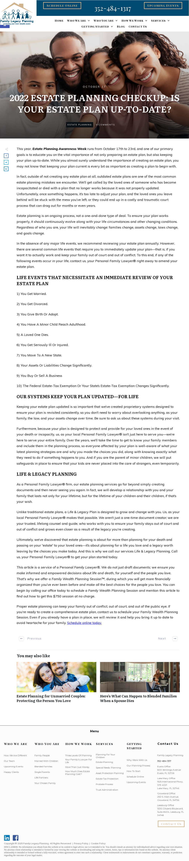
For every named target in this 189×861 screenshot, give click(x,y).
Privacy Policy (81, 843)
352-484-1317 (164, 761)
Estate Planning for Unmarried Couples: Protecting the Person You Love (56, 684)
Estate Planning (80, 124)
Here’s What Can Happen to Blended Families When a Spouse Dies (140, 684)
